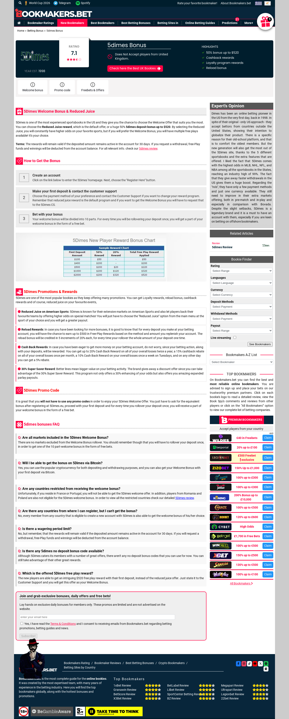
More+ (248, 23)
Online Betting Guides (200, 23)
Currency (217, 290)
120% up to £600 (247, 517)
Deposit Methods (222, 301)
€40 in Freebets (246, 438)
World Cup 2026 (37, 3)
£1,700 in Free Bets (247, 536)
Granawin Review (125, 689)
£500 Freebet (247, 458)
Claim (268, 438)
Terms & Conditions (63, 623)
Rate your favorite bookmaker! (197, 3)
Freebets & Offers (92, 87)
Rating (215, 266)
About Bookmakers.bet (236, 3)
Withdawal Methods (224, 313)
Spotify (83, 3)
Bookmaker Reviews (107, 663)
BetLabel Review (178, 685)
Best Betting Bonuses (135, 23)
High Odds (247, 526)
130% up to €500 (247, 564)
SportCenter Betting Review (185, 694)
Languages (218, 277)
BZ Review (174, 698)
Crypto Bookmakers (172, 663)
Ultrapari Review (232, 689)
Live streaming (221, 337)
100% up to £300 (247, 477)
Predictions (229, 23)
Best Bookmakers (102, 23)
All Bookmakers (241, 583)
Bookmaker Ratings (41, 23)
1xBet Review (122, 685)
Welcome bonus (32, 87)
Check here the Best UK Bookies (135, 68)
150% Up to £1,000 (247, 468)
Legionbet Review (232, 694)
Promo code (62, 87)
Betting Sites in (167, 23)
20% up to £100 (247, 447)
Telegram (62, 3)
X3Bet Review (123, 698)
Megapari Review (232, 685)
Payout (215, 325)
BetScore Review (124, 694)
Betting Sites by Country (79, 667)
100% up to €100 (247, 574)
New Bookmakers (72, 23)
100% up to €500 (247, 507)
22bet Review (230, 698)
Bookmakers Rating (77, 663)
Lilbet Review (175, 689)
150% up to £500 (247, 555)
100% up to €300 (247, 487)
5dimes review (148, 148)
